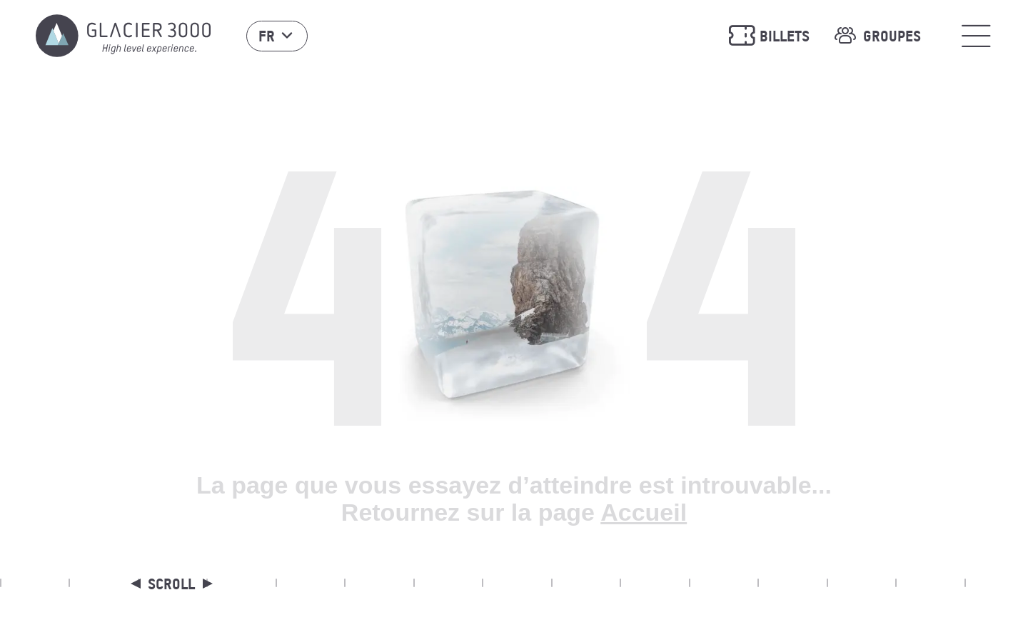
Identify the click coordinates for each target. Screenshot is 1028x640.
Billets (768, 35)
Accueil (643, 512)
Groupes (876, 35)
